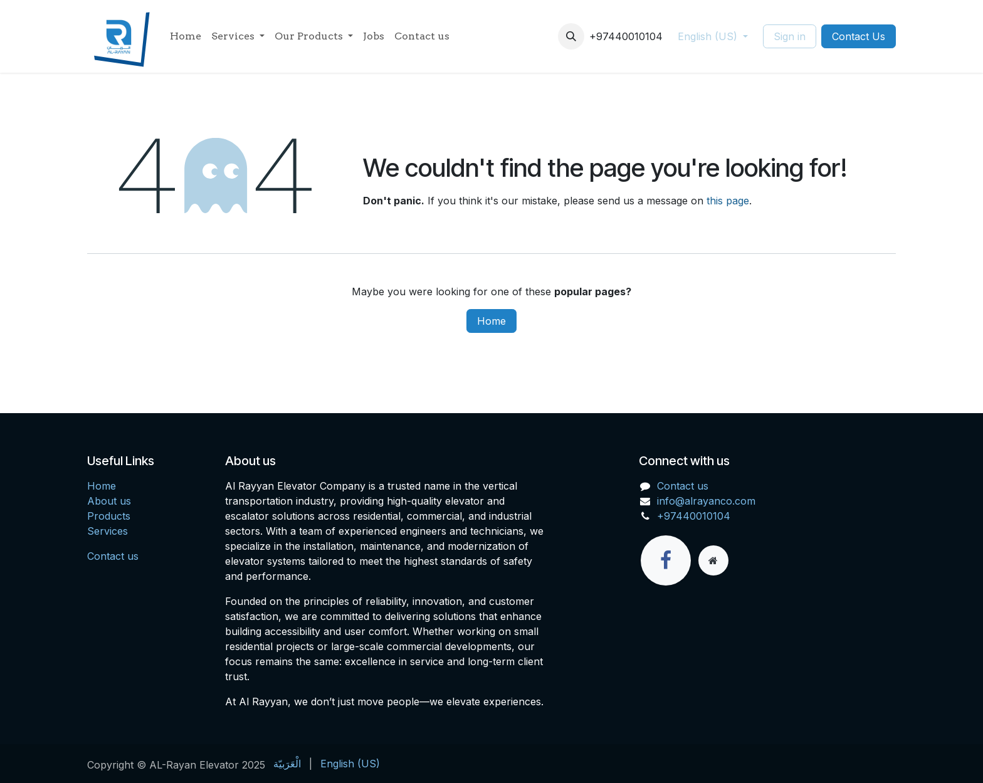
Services (107, 531)
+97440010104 (693, 516)
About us (109, 501)
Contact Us (858, 36)
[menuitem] (185, 36)
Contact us (113, 556)
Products (108, 516)
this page (728, 200)
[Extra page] (713, 560)
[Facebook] (666, 560)
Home (491, 321)
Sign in (790, 36)
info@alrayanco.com (706, 501)
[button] (571, 36)
